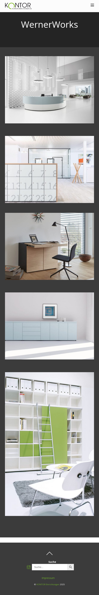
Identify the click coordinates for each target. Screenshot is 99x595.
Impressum (48, 578)
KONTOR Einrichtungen (48, 584)
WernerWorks (49, 24)
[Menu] (92, 4)
